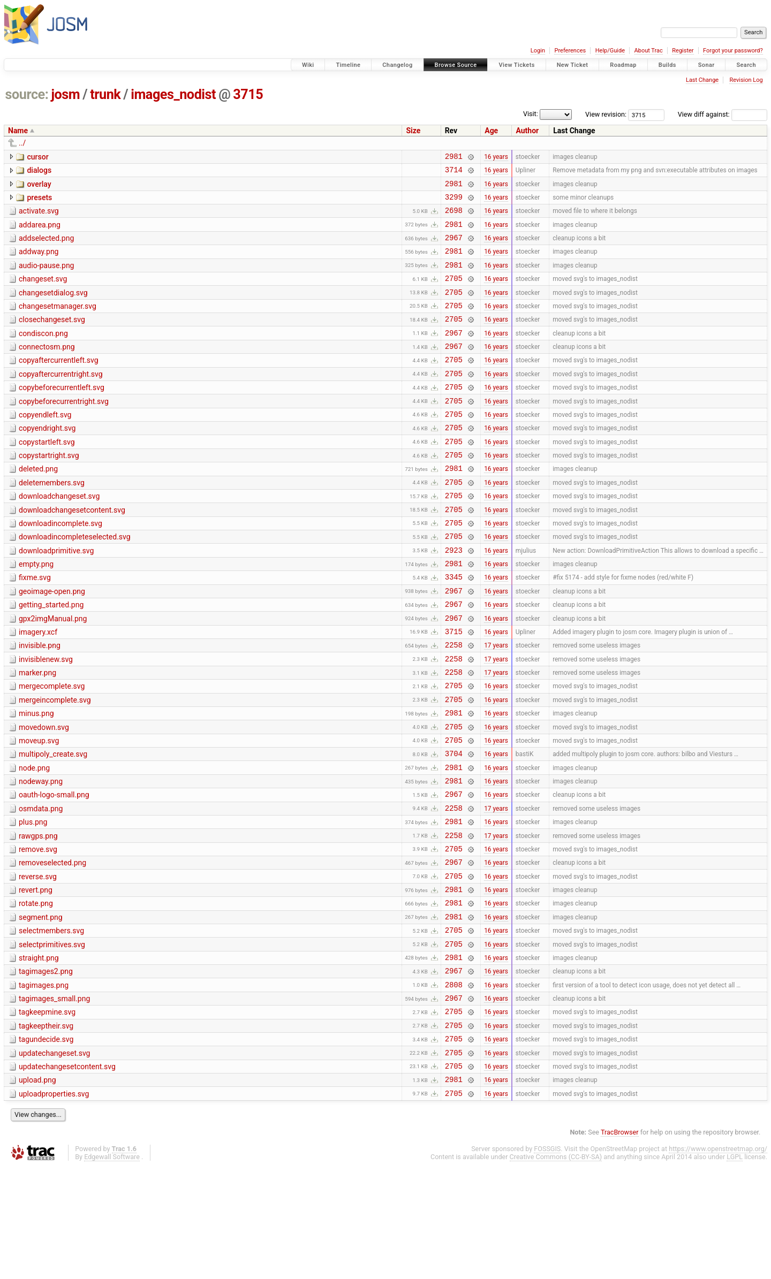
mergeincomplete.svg (55, 764)
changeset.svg (43, 293)
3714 (454, 173)
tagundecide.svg (46, 1143)
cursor (37, 157)
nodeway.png (41, 855)
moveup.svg (39, 809)
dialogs (39, 172)
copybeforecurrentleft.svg (61, 414)
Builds (667, 65)
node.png (34, 840)
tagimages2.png (46, 1067)
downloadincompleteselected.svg (75, 581)
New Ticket (572, 65)
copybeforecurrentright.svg (64, 430)
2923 (454, 598)
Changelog (397, 65)
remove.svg (38, 931)
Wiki (308, 65)
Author (527, 130)
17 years (496, 704)
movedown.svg (44, 794)
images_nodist (173, 94)
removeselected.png (52, 946)
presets (39, 202)
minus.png (36, 779)
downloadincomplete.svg (60, 566)
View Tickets (516, 65)
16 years (496, 157)
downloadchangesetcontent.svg (72, 551)
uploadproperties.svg (54, 1204)
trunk (105, 94)
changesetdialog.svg (53, 308)
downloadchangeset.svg (59, 536)
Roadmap (623, 65)
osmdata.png (41, 885)
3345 (454, 628)
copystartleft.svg (47, 475)
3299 (454, 203)
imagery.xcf (38, 688)
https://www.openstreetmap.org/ (718, 1261)
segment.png (41, 1007)
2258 (454, 704)
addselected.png (46, 247)
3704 (454, 825)
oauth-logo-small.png (54, 870)
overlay (39, 187)
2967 (454, 248)
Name (18, 130)
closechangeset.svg (52, 338)
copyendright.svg (47, 460)
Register (682, 50)
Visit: (530, 114)
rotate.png (36, 991)
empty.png (36, 612)
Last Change (702, 80)
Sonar (706, 65)
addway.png (38, 262)
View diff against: (722, 114)
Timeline (348, 65)
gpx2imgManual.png (53, 673)
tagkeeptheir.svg (46, 1128)
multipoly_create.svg (53, 824)
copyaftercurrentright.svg (61, 399)
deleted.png (38, 505)
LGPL (735, 1269)
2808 (454, 1084)
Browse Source (456, 65)
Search (746, 65)
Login (538, 50)
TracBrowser (620, 1244)
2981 (454, 158)
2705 (454, 294)
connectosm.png (47, 369)
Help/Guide (610, 50)
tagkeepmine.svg (47, 1113)
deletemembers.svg (52, 521)
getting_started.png (51, 657)
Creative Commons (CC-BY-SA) (556, 1269)
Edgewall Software (112, 1269)
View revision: (605, 114)
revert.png (35, 976)
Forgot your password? (733, 50)
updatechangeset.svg (54, 1159)
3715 (248, 94)
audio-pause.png (46, 278)
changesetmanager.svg (57, 323)
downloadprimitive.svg (56, 597)
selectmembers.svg (51, 1022)
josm (65, 94)
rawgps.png (38, 916)
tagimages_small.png (54, 1098)
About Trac (648, 50)
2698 (454, 218)
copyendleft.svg (45, 445)
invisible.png (40, 703)
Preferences (570, 50)
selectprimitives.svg (52, 1037)
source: (27, 94)
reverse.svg (38, 961)
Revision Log (745, 80)
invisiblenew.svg (46, 718)
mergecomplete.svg (52, 748)
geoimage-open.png (52, 642)
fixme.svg (35, 627)
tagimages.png (44, 1083)
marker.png (37, 733)
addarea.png (40, 233)
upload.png (37, 1189)
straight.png (39, 1052)
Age (491, 130)
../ (22, 143)
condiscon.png (43, 354)
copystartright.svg (49, 490)
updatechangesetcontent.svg (67, 1174)
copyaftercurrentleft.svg (59, 384)
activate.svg (39, 217)
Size (413, 130)
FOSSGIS (547, 1261)
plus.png (33, 900)
